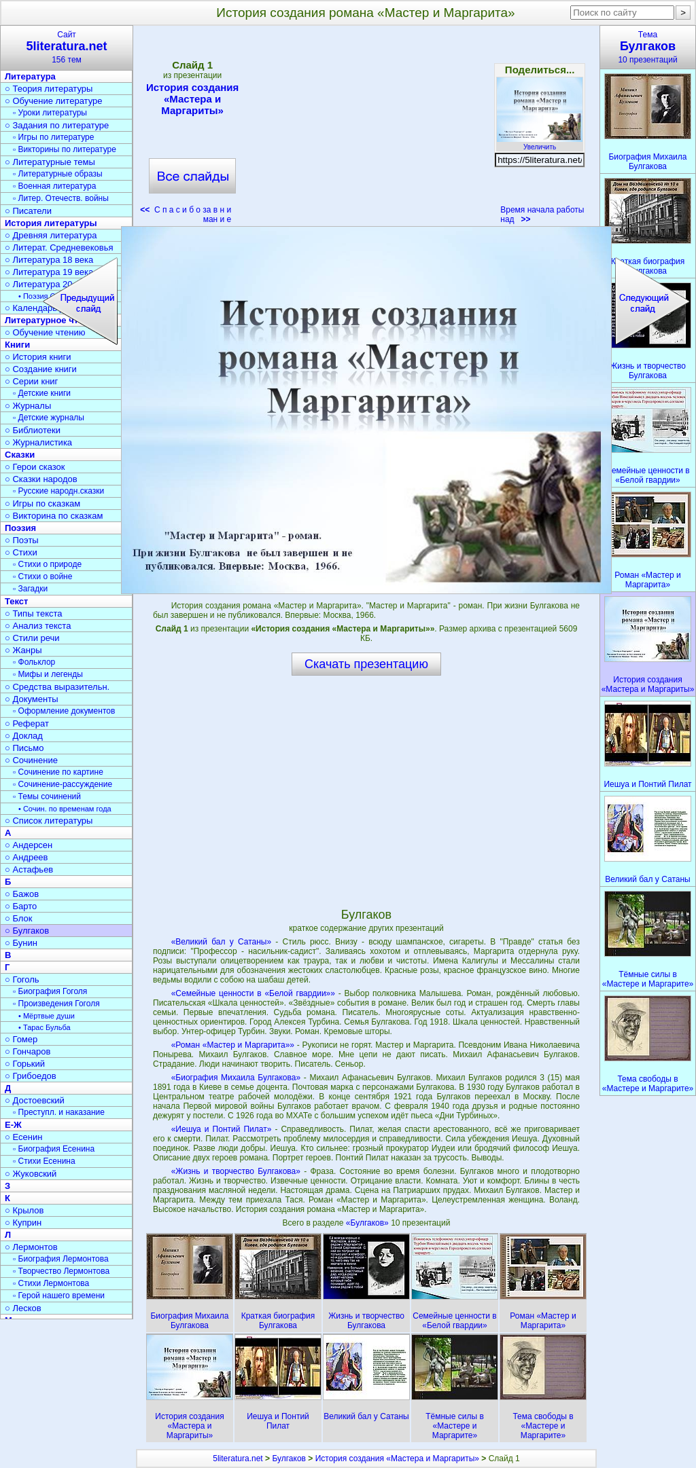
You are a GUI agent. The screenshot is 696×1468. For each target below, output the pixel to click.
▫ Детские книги (42, 393)
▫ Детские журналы (48, 417)
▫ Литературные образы (58, 174)
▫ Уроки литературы (50, 112)
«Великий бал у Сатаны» (221, 942)
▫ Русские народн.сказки (58, 491)
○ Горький (25, 1064)
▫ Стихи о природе (47, 564)
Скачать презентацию (366, 664)
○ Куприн (23, 1222)
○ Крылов (24, 1210)
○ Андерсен (28, 845)
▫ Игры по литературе (53, 137)
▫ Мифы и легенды (48, 674)
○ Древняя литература (51, 235)
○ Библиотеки (32, 430)
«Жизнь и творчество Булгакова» (235, 1171)
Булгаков (289, 1458)
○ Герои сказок (35, 467)
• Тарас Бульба (44, 1027)
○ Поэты (22, 540)
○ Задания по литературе (57, 125)
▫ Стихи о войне (42, 576)
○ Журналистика (38, 442)
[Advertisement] (365, 129)
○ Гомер (21, 1039)
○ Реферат (27, 723)
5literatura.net (237, 1458)
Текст (16, 601)
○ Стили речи (32, 638)
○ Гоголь (22, 979)
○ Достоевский (35, 1100)
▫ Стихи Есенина (44, 1161)
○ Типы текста (34, 613)
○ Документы (31, 699)
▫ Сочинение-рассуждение (62, 784)
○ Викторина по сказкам (54, 516)
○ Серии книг (31, 381)
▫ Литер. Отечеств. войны (61, 198)
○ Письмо (24, 748)
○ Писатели (28, 211)
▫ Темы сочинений (47, 796)
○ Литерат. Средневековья (59, 247)
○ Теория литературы (48, 89)
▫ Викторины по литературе (64, 149)
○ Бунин (21, 943)
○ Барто (21, 906)
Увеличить (539, 143)
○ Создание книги (41, 369)
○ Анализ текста (38, 626)
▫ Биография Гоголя (50, 991)
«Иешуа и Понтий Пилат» (221, 1129)
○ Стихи (21, 552)
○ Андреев (26, 857)
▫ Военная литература (54, 186)
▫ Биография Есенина (53, 1149)
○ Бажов (22, 894)
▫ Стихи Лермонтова (51, 1283)
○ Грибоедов (30, 1076)
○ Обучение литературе (54, 101)
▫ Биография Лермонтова (61, 1259)
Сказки (20, 454)
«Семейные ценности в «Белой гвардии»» (253, 993)
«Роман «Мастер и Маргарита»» (232, 1045)
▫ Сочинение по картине (58, 772)
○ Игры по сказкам (42, 503)
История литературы (51, 223)
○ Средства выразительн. (57, 687)
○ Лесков (23, 1308)
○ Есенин (23, 1137)
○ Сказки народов (41, 479)
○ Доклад (24, 736)
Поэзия (20, 528)
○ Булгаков (27, 930)
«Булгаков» (368, 1223)
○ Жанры (23, 650)
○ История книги (38, 357)
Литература (30, 76)
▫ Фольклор (34, 662)
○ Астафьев (29, 869)
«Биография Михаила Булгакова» (235, 1077)
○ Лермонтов (31, 1247)
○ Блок (19, 918)
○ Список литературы (48, 820)
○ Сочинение (31, 760)
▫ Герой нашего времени (59, 1295)
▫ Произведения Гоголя (56, 1003)
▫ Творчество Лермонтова (61, 1271)
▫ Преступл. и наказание (59, 1112)
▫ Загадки (30, 588)
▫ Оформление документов (64, 711)
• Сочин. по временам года (64, 809)
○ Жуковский (30, 1174)
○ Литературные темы (50, 162)
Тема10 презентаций (647, 47)
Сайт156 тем (67, 47)
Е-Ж (13, 1125)
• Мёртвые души (46, 1016)
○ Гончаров (27, 1051)
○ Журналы (28, 406)
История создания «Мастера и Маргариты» (192, 98)
